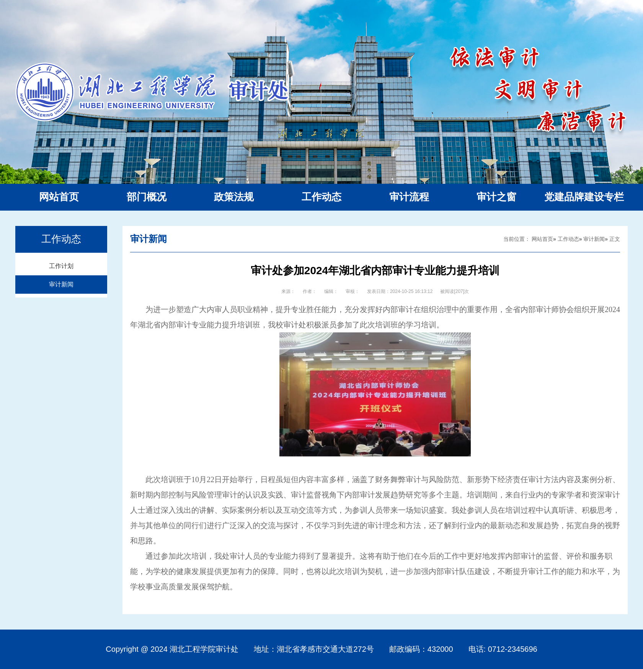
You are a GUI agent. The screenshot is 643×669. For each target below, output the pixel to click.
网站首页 (542, 239)
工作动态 (568, 239)
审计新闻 (61, 284)
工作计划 (61, 266)
